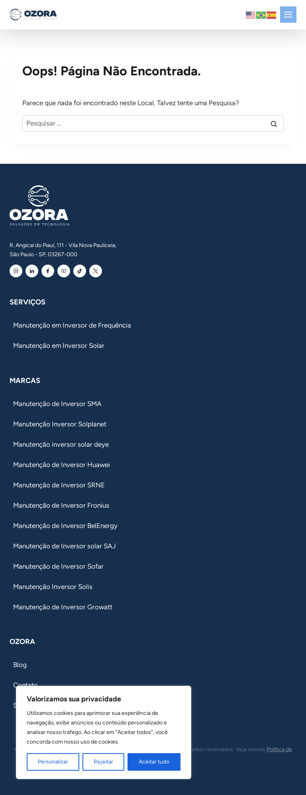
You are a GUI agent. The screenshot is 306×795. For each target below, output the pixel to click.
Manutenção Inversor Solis (52, 587)
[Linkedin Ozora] (32, 271)
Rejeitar (103, 761)
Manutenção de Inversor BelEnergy (65, 526)
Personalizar (53, 761)
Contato (25, 685)
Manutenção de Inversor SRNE (59, 485)
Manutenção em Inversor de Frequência (72, 325)
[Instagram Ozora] (16, 271)
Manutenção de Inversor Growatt (62, 607)
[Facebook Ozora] (47, 271)
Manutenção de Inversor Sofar (58, 566)
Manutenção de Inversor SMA (57, 404)
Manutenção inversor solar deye (61, 444)
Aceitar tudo (154, 761)
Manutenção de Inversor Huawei (61, 465)
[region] (103, 732)
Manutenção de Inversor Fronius (61, 505)
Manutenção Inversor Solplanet (59, 424)
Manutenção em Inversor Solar (58, 345)
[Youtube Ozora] (63, 271)
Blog (20, 665)
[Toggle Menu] (288, 14)
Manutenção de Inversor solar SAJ (64, 546)
